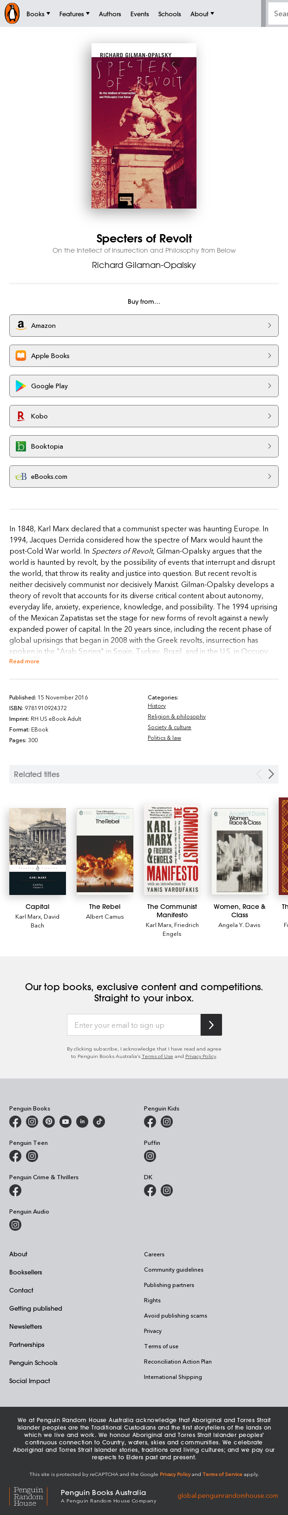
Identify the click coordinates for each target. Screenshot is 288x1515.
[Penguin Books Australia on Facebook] (15, 1122)
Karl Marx (28, 916)
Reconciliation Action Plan (178, 1361)
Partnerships (27, 1344)
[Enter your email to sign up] (133, 1025)
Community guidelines (173, 1269)
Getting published (35, 1308)
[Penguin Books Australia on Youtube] (65, 1122)
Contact (21, 1290)
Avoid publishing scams (175, 1315)
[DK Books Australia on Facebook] (150, 1190)
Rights (152, 1300)
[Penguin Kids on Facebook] (150, 1122)
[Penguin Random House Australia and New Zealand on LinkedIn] (82, 1122)
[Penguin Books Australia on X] (49, 1122)
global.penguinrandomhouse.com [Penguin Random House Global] (227, 1495)
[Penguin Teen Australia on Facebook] (15, 1156)
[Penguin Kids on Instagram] (167, 1122)
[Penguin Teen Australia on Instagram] (32, 1156)
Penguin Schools (33, 1362)
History (157, 705)
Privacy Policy (200, 1056)
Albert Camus (105, 916)
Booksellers (25, 1272)
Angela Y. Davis (239, 924)
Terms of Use (157, 1056)
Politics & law (164, 737)
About (18, 1254)
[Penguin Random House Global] (35, 1495)
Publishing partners (169, 1284)
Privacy (153, 1330)
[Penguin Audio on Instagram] (15, 1225)
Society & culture (169, 727)
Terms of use (161, 1346)
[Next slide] (271, 774)
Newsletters (25, 1326)
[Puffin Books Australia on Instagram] (150, 1156)
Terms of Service (222, 1474)
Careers (154, 1254)
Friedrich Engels (181, 929)
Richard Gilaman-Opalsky (144, 265)
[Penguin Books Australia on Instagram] (32, 1122)
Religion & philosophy (177, 716)
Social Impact (29, 1380)
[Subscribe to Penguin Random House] (211, 1025)
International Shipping (173, 1376)
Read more (24, 660)
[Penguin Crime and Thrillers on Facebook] (15, 1190)
